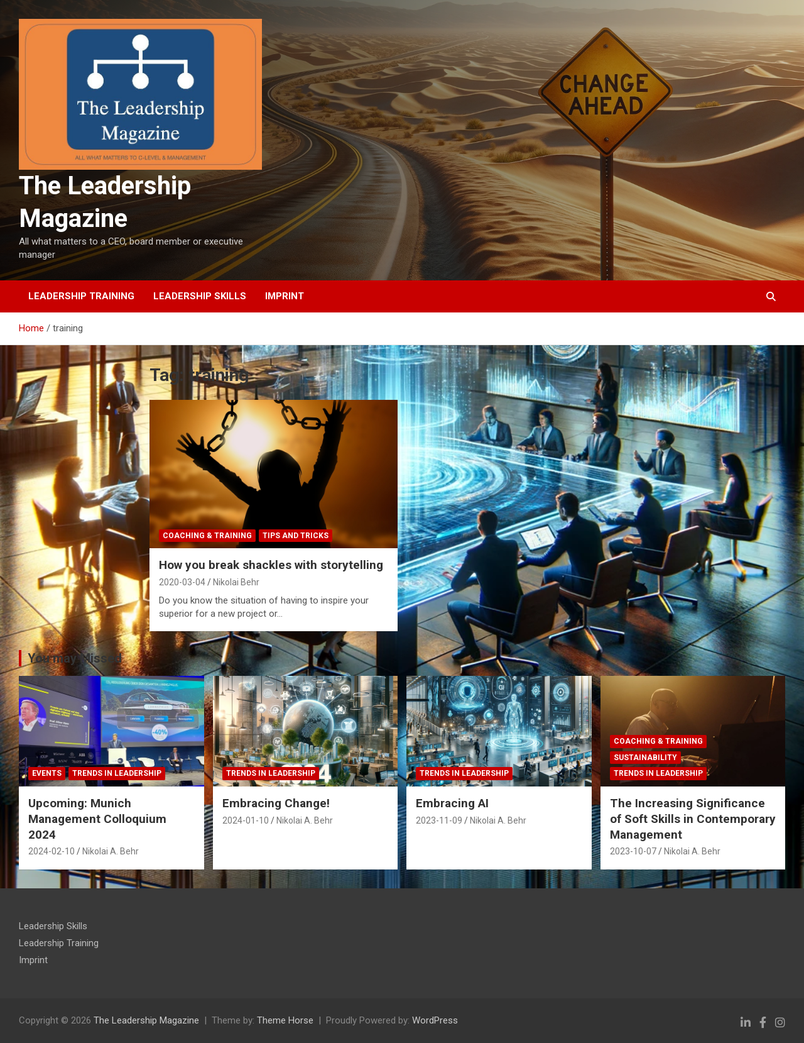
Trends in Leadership (116, 773)
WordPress (435, 1020)
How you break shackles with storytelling (271, 565)
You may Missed (75, 658)
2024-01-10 (245, 820)
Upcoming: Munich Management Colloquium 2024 (97, 818)
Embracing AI (452, 803)
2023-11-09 (439, 820)
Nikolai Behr (236, 582)
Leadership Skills (199, 296)
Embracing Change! (276, 803)
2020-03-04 (182, 582)
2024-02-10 (51, 851)
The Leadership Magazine (146, 1020)
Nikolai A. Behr (110, 851)
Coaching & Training (207, 535)
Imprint (284, 296)
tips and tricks (296, 535)
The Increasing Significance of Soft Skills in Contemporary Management (693, 818)
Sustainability (645, 757)
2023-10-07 (633, 851)
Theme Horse (285, 1020)
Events (47, 773)
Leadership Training (81, 296)
